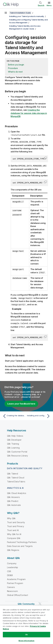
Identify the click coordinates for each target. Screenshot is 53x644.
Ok (26, 634)
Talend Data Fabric (16, 481)
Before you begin (16, 64)
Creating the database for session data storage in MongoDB (29, 113)
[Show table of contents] (6, 12)
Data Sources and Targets (20, 545)
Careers (11, 586)
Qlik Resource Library (17, 455)
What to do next (15, 72)
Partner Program (15, 582)
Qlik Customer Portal (17, 451)
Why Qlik (11, 517)
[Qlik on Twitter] (40, 603)
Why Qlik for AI (14, 533)
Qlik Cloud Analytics (16, 492)
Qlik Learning (13, 447)
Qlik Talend (12, 473)
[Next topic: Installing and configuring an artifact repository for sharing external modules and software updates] (39, 415)
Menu (49, 5)
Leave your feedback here (21, 403)
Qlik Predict (12, 500)
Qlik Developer (14, 439)
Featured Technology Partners (22, 541)
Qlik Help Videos (15, 435)
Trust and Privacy (15, 525)
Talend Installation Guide (20, 13)
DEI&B (10, 574)
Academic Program (16, 578)
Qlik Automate (14, 504)
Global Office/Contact (17, 594)
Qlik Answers (13, 496)
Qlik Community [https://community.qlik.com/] (26, 603)
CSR (9, 570)
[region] (26, 624)
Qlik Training (13, 443)
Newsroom (12, 590)
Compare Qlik (13, 537)
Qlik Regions (13, 549)
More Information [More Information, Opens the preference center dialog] (26, 640)
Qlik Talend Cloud (15, 477)
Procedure (13, 68)
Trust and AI (13, 529)
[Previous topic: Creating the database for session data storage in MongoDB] (14, 415)
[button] (45, 158)
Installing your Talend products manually (26, 16)
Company (11, 562)
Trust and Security (16, 521)
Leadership (12, 566)
